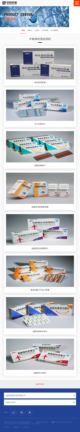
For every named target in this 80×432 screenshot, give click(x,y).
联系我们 (26, 427)
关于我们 (6, 427)
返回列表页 (40, 384)
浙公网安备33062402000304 (62, 422)
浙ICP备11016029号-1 (42, 422)
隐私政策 (16, 427)
